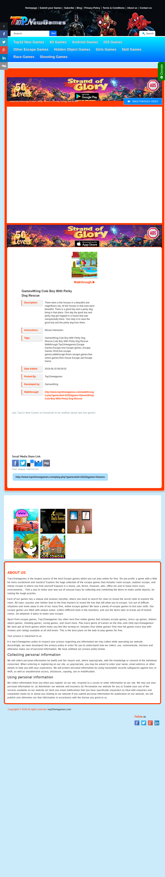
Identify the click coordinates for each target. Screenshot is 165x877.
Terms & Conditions (114, 8)
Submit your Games (51, 8)
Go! (53, 33)
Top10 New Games (28, 42)
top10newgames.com (59, 709)
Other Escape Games (31, 49)
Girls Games (106, 49)
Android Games (85, 42)
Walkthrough (84, 282)
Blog (79, 8)
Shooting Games (54, 57)
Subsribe (69, 8)
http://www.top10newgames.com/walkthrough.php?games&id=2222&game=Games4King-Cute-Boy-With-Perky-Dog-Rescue (69, 395)
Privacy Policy (92, 8)
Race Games (23, 57)
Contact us (146, 8)
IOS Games (113, 42)
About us (132, 8)
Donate (162, 71)
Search (150, 33)
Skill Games (132, 49)
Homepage (31, 8)
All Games (58, 42)
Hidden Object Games (72, 49)
